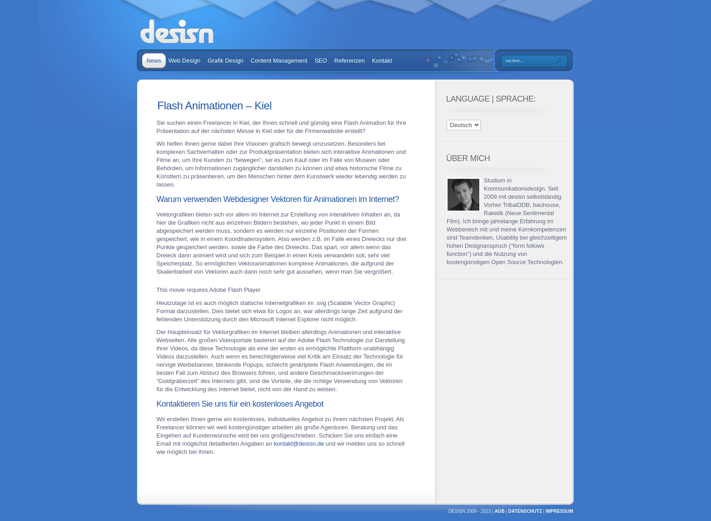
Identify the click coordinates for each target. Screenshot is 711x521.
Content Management (279, 60)
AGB (500, 511)
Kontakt (382, 60)
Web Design (185, 60)
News (153, 60)
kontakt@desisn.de (299, 443)
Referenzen (349, 60)
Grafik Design (225, 60)
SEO (321, 60)
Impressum (559, 511)
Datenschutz (525, 511)
